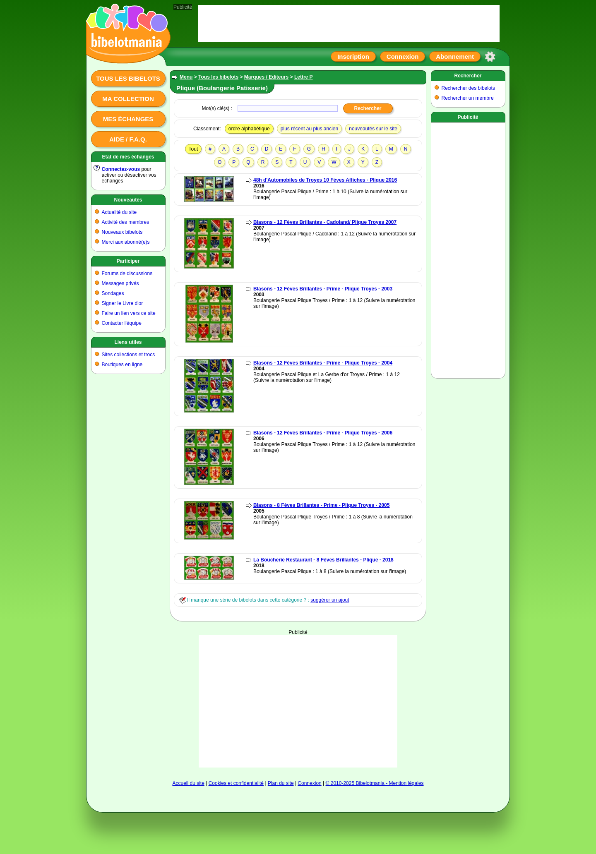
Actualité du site (119, 212)
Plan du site (281, 783)
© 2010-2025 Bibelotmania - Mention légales (375, 783)
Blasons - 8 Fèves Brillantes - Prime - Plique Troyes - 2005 (321, 505)
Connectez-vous (121, 169)
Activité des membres (125, 222)
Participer (128, 261)
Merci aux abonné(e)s (126, 242)
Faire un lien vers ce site (129, 313)
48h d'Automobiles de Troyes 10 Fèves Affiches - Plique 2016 (325, 180)
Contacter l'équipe (122, 323)
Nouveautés (128, 200)
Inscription (353, 56)
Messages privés (120, 283)
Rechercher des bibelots (468, 88)
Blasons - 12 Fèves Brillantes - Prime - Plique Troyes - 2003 (322, 289)
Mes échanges (128, 118)
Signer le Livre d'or (122, 303)
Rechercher (467, 76)
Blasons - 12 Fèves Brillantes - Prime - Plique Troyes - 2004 (322, 363)
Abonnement (455, 56)
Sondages (113, 293)
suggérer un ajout (329, 600)
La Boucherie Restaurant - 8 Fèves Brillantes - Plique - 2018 (323, 560)
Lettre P (303, 77)
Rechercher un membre (468, 98)
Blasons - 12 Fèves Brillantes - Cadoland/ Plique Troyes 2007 (325, 222)
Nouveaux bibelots (122, 232)
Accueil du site (188, 783)
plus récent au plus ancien (309, 129)
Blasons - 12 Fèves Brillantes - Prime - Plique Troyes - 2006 (322, 433)
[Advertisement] (298, 701)
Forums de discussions (127, 273)
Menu (186, 77)
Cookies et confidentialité (236, 783)
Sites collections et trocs (128, 354)
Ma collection (128, 98)
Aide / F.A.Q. (128, 139)
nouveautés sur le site (373, 129)
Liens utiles (128, 342)
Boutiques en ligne (122, 364)
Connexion (403, 56)
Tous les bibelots (128, 78)
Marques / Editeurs (266, 77)
